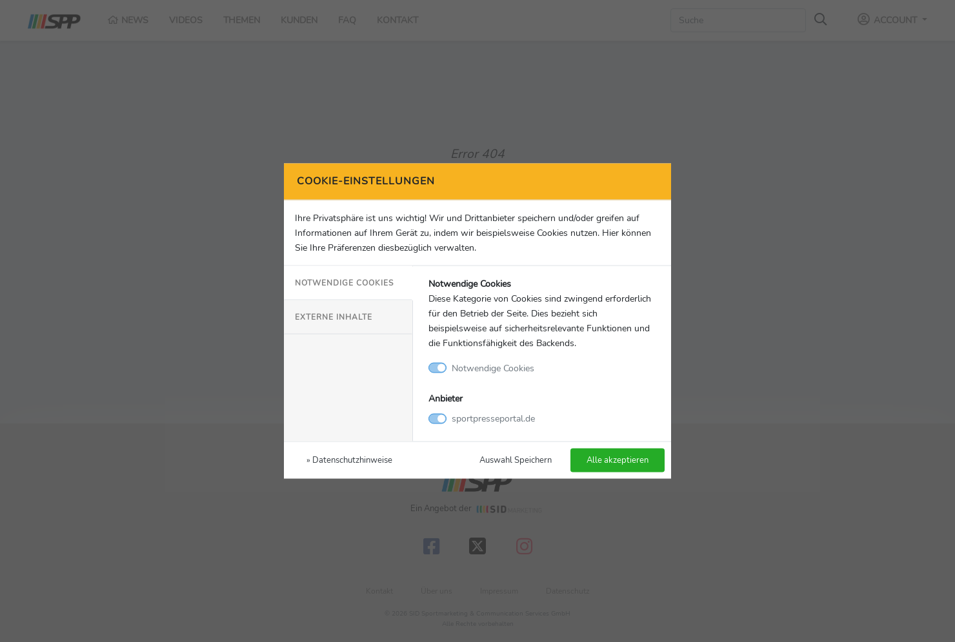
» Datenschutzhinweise (349, 459)
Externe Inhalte (333, 316)
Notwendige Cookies (344, 282)
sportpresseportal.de (493, 418)
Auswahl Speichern (515, 459)
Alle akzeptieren (617, 459)
